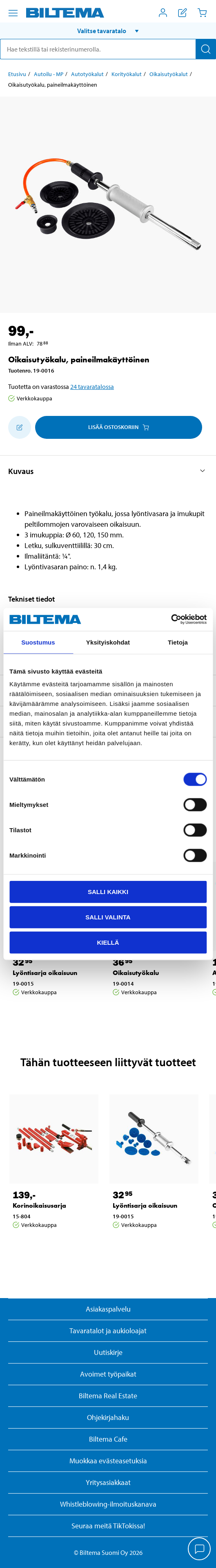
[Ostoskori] (202, 12)
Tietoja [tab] (178, 641)
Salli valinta (107, 916)
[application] (199, 1549)
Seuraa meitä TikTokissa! (108, 1525)
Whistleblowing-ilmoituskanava (108, 1504)
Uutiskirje (108, 1352)
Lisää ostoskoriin (118, 427)
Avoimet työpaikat (108, 1374)
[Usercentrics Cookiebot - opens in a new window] (171, 619)
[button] (108, 30)
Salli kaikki (108, 891)
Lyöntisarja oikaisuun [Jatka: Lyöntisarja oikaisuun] (45, 972)
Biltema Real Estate (108, 1395)
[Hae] (206, 49)
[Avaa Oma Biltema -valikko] (163, 12)
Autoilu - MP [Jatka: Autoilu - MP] (48, 74)
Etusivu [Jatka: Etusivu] (17, 74)
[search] (108, 49)
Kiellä (108, 942)
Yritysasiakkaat (108, 1482)
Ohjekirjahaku (108, 1417)
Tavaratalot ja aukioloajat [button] (108, 1330)
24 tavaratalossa (92, 386)
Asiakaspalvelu (108, 1309)
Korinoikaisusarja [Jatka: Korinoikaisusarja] (39, 1205)
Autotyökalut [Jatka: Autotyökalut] (87, 74)
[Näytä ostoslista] (182, 12)
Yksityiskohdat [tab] (108, 641)
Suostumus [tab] (38, 641)
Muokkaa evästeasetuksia (108, 1460)
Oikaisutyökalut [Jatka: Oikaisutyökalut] (168, 74)
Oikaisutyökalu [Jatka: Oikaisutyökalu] (136, 972)
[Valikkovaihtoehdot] (13, 13)
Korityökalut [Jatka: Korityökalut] (126, 74)
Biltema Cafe (108, 1439)
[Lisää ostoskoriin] (19, 427)
